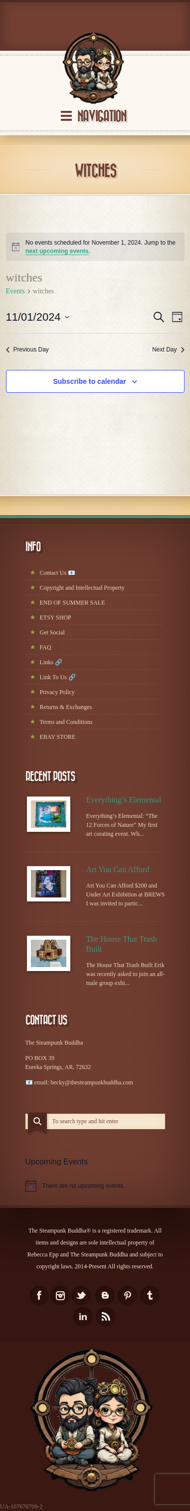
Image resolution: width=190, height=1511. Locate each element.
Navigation (101, 116)
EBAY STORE (58, 736)
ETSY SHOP (55, 617)
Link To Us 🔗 (58, 677)
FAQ (45, 647)
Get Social (52, 632)
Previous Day (27, 349)
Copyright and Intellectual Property (82, 587)
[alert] (95, 247)
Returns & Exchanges (66, 707)
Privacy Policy (57, 692)
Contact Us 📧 (58, 572)
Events (15, 291)
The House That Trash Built (121, 944)
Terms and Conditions (66, 721)
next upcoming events (57, 251)
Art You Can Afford (118, 869)
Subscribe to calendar (89, 381)
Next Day (168, 349)
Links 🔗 (51, 662)
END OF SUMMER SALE (72, 602)
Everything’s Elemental (124, 800)
